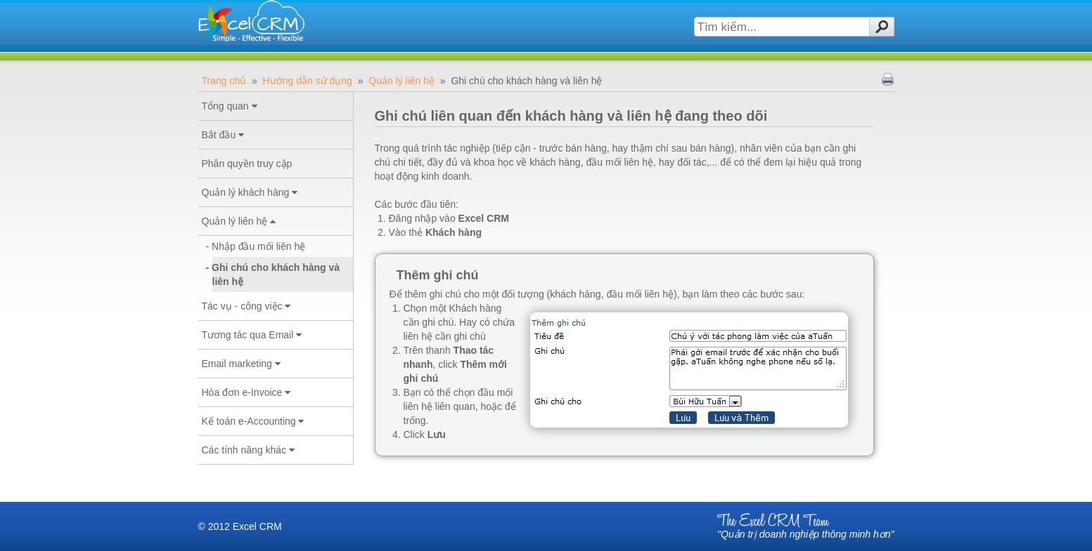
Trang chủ (224, 80)
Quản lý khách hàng (250, 192)
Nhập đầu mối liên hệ (259, 246)
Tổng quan (229, 106)
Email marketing (241, 363)
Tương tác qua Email (252, 334)
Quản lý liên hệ (401, 80)
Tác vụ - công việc (246, 306)
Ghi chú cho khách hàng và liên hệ (276, 274)
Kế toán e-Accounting (253, 421)
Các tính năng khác (248, 450)
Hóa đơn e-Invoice (246, 392)
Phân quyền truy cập (247, 163)
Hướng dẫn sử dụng (307, 80)
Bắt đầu (223, 134)
